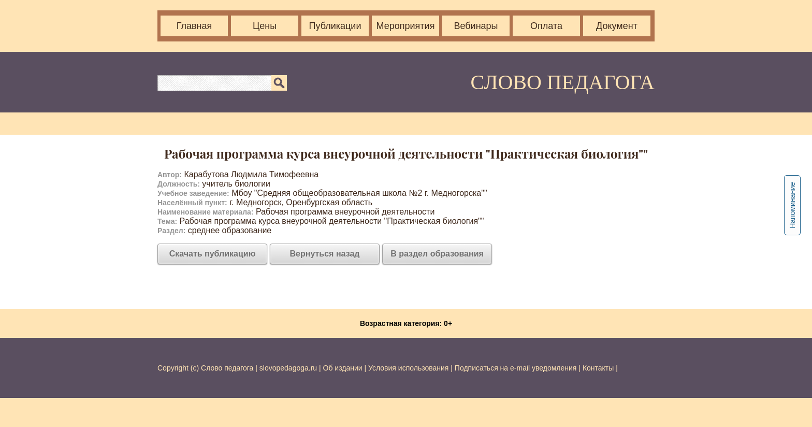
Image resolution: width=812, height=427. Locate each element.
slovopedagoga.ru (289, 368)
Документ (616, 26)
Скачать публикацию (212, 253)
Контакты (598, 368)
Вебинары (476, 26)
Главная (194, 26)
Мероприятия (405, 26)
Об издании (343, 368)
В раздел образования (437, 253)
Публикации (335, 26)
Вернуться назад (325, 253)
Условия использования (408, 368)
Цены (265, 26)
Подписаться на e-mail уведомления (516, 368)
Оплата (546, 26)
